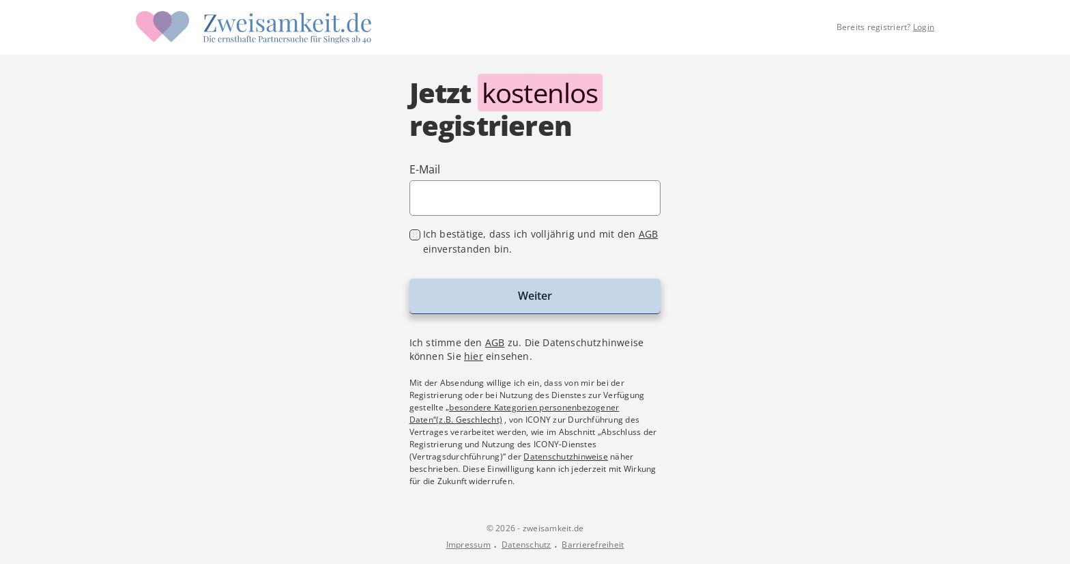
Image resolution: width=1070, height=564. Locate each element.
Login (923, 27)
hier (473, 356)
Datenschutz (526, 544)
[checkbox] (535, 242)
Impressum (468, 544)
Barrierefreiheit (593, 544)
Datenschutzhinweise (565, 456)
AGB (649, 233)
